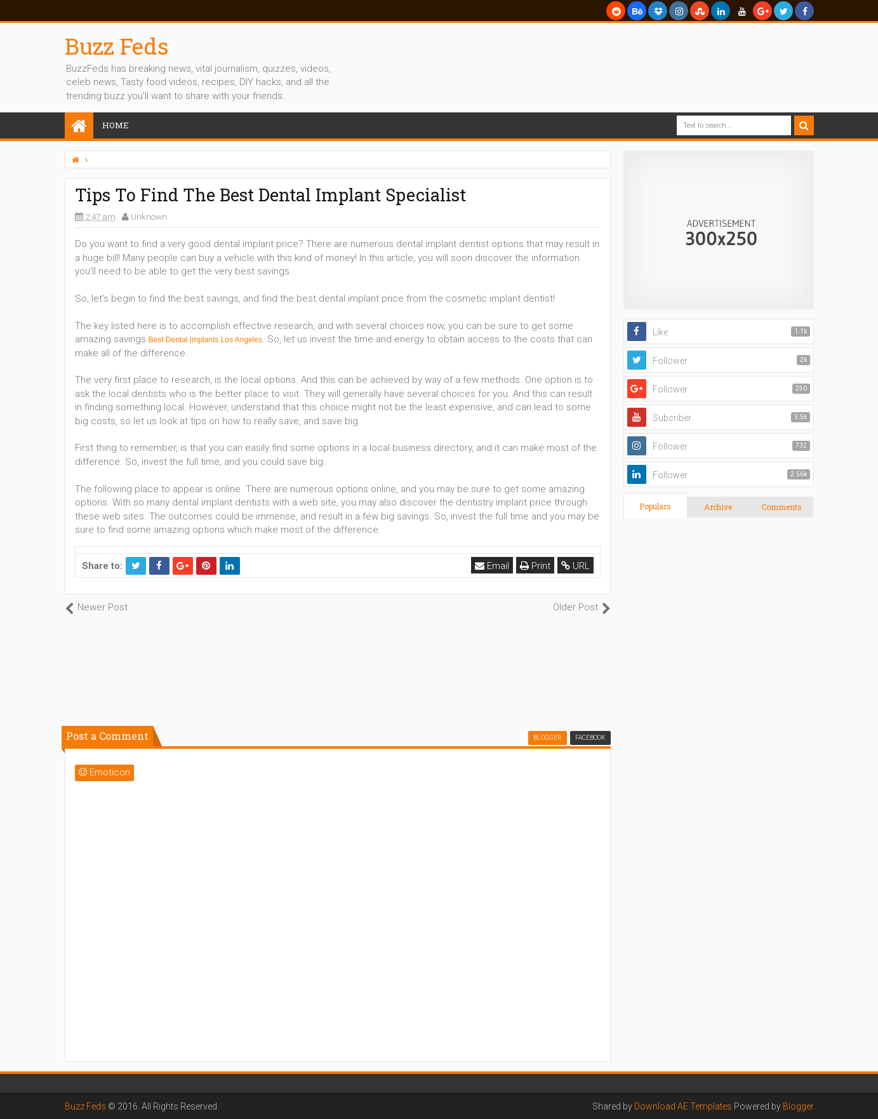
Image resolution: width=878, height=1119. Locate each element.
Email (492, 566)
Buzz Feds (117, 45)
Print (535, 566)
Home (115, 125)
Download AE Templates (683, 1106)
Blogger (798, 1106)
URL (575, 566)
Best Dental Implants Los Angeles (205, 339)
